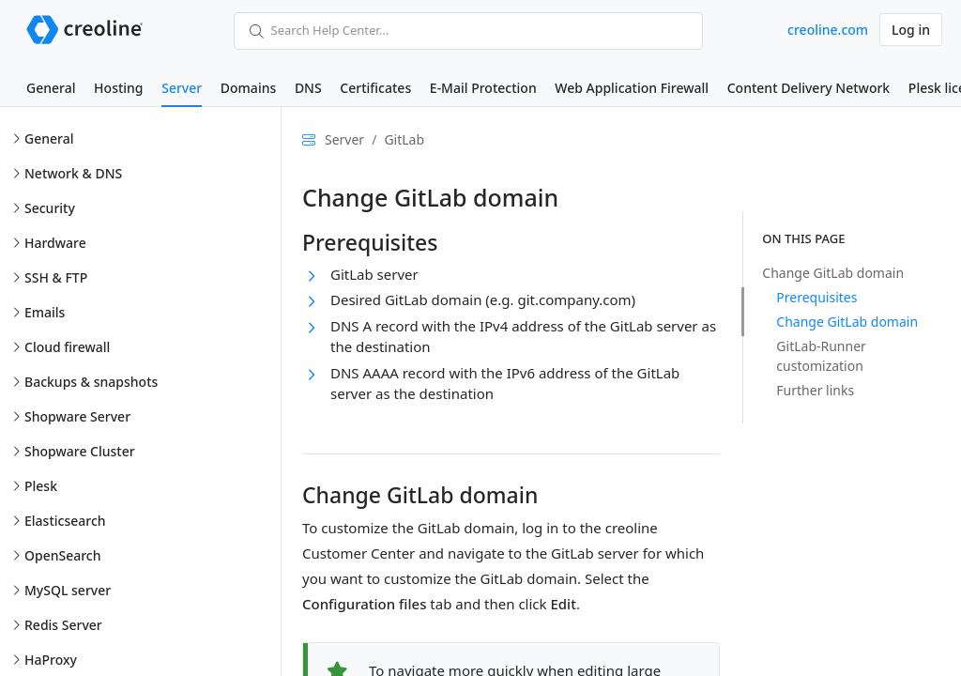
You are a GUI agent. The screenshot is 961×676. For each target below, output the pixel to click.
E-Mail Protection (483, 88)
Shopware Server (77, 416)
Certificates (375, 88)
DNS (308, 88)
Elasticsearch (65, 521)
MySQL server (67, 590)
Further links (815, 390)
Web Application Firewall (632, 88)
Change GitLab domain (833, 273)
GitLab (404, 139)
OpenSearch (62, 555)
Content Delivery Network (808, 88)
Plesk (40, 486)
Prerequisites (816, 297)
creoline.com (827, 29)
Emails (44, 312)
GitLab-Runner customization (821, 356)
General (50, 88)
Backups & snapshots (91, 382)
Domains (248, 88)
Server (181, 88)
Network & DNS (73, 173)
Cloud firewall (67, 347)
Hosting (118, 88)
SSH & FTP (55, 277)
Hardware (55, 243)
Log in (911, 29)
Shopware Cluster (79, 451)
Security (49, 208)
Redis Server (63, 625)
